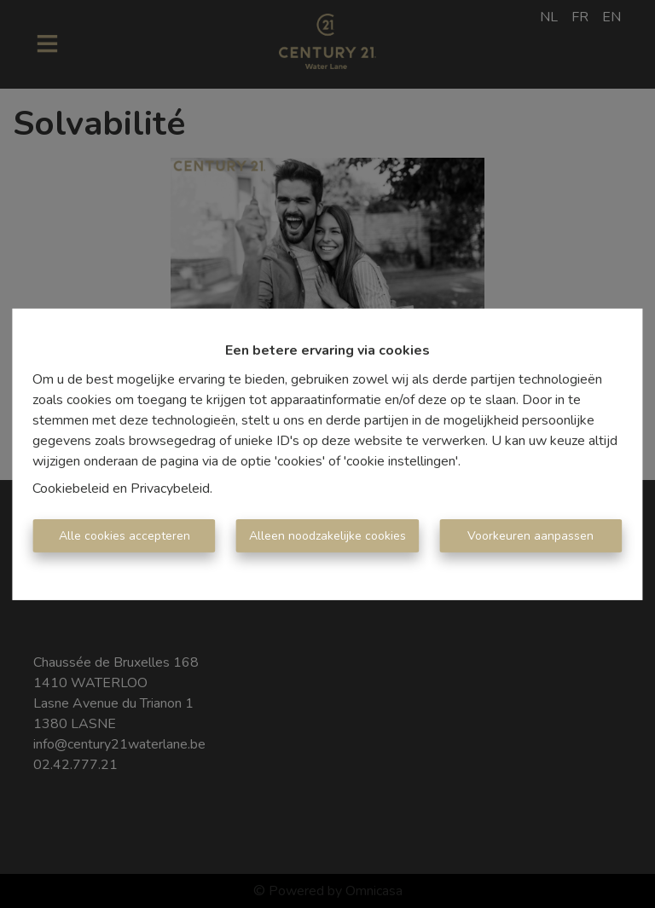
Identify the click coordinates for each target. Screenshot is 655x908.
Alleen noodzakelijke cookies (327, 536)
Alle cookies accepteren (124, 536)
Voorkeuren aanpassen (530, 536)
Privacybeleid (170, 488)
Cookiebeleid (70, 488)
